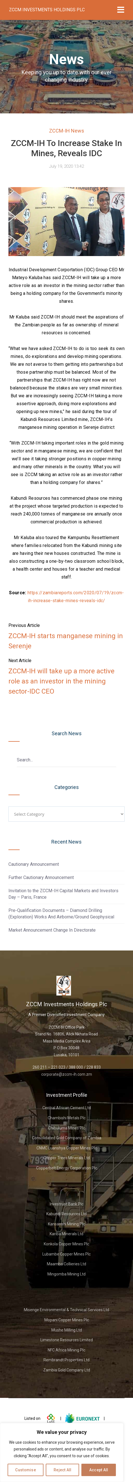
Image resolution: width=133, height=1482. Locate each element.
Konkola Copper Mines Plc (66, 1244)
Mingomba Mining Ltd (66, 1274)
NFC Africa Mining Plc (66, 1350)
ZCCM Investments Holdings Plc (47, 9)
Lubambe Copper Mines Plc (66, 1254)
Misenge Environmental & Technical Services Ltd (66, 1310)
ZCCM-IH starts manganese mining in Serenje (65, 641)
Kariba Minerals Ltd (66, 1234)
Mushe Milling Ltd (66, 1330)
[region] (61, 1452)
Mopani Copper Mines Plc (66, 1320)
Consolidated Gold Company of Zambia (66, 1138)
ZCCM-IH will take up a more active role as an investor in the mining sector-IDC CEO (61, 681)
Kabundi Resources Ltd (66, 1214)
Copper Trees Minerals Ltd (66, 1158)
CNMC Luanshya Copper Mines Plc (66, 1148)
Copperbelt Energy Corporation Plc (66, 1168)
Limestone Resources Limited (66, 1340)
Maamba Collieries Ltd (66, 1264)
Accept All (98, 1470)
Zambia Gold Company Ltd (66, 1370)
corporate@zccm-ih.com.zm (66, 1074)
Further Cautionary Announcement (41, 877)
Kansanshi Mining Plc (66, 1224)
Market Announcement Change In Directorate (52, 930)
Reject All (63, 1470)
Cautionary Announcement (33, 864)
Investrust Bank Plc (66, 1204)
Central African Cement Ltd (66, 1108)
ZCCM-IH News (66, 131)
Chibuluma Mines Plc (66, 1128)
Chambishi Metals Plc (67, 1118)
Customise (25, 1470)
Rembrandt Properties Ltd (66, 1360)
